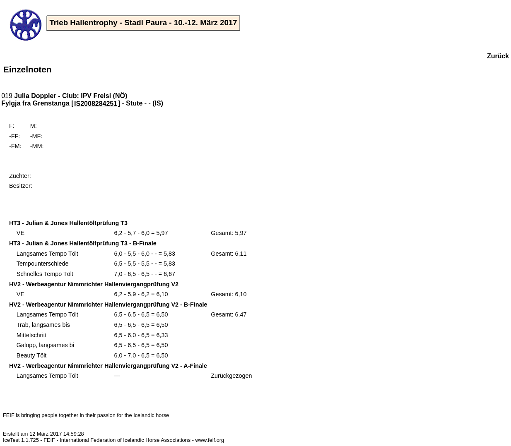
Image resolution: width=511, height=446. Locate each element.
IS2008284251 (95, 103)
